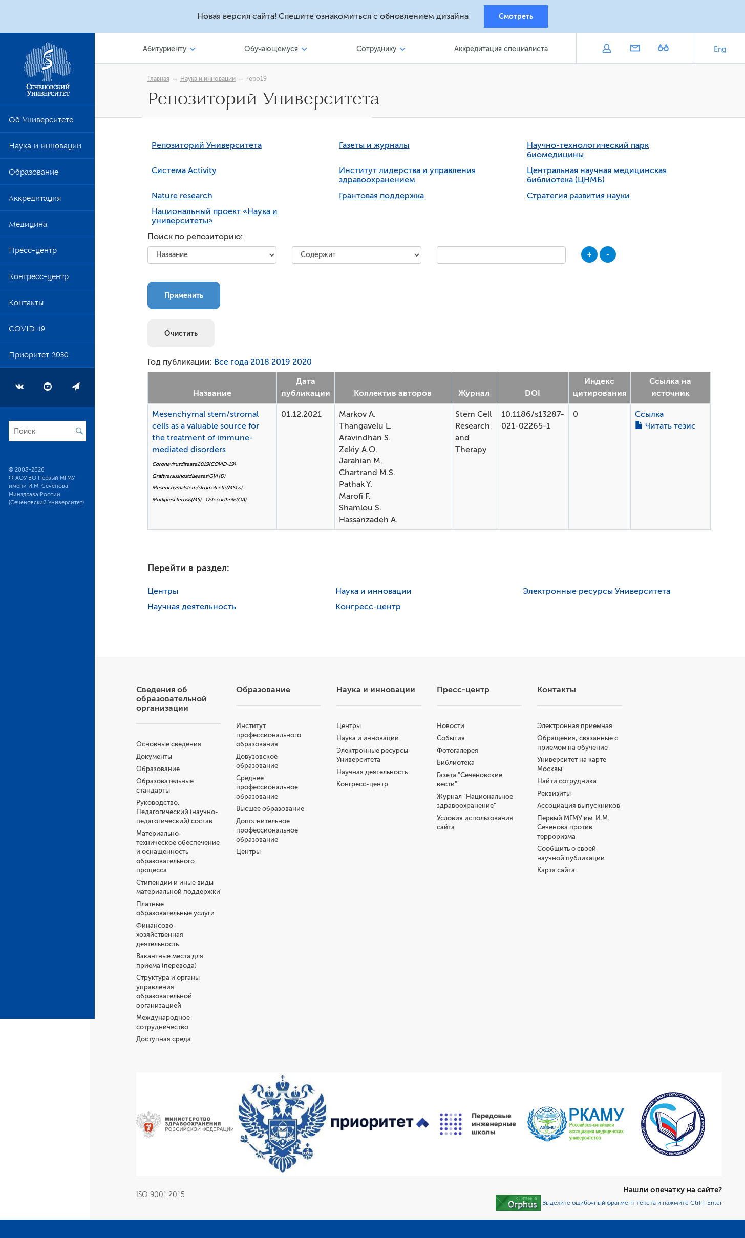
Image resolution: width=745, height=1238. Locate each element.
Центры (165, 594)
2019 (283, 364)
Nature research (184, 198)
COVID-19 (27, 332)
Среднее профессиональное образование (271, 790)
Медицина (28, 228)
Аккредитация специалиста (501, 50)
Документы (159, 759)
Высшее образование (274, 811)
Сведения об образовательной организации (176, 701)
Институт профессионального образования (272, 737)
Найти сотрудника (568, 783)
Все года (234, 364)
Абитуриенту (168, 50)
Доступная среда (168, 1041)
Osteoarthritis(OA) (228, 501)
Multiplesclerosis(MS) (179, 501)
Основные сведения (173, 747)
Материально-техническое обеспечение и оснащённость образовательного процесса (182, 854)
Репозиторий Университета (209, 148)
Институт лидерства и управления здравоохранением (410, 177)
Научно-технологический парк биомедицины (590, 152)
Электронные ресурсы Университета (599, 594)
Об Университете (41, 123)
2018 (262, 364)
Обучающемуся (274, 50)
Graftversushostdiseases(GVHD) (191, 478)
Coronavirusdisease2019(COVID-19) (196, 466)
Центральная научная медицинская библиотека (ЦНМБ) (599, 177)
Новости (452, 728)
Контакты (26, 306)
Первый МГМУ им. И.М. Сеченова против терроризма (575, 830)
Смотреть (516, 17)
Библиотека (458, 765)
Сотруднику (378, 50)
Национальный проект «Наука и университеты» (217, 218)
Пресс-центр (33, 254)
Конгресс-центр (39, 280)
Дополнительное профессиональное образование (271, 833)
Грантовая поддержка (384, 198)
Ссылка (651, 416)
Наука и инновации (45, 149)
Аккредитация (35, 202)
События (453, 740)
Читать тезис (667, 428)
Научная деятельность (194, 609)
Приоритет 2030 (39, 358)
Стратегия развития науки (580, 198)
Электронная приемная (576, 728)
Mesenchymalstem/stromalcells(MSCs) (200, 490)
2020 (304, 364)
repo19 (259, 80)
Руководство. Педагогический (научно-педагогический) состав (182, 814)
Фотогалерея (459, 753)
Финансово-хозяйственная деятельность (164, 937)
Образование (33, 175)
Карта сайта (558, 873)
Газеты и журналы (377, 148)
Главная (161, 80)
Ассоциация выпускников (580, 808)
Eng (720, 51)
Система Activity (186, 173)
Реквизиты (555, 796)
